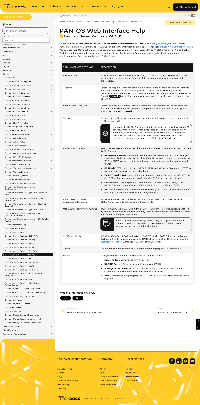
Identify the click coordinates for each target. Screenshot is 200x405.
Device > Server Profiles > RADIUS (19, 255)
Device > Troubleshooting (16, 172)
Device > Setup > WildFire (17, 108)
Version (5, 36)
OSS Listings (63, 384)
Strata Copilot (185, 7)
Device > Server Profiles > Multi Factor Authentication (22, 284)
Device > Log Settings (15, 228)
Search (60, 373)
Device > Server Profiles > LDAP (20, 266)
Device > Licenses (13, 307)
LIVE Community (108, 380)
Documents (131, 380)
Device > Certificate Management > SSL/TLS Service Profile (25, 205)
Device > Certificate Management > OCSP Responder (24, 199)
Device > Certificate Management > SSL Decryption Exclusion (23, 214)
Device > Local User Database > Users (22, 289)
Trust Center (132, 373)
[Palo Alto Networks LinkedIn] (179, 363)
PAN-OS (71, 22)
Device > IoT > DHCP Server (18, 157)
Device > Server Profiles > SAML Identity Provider (23, 274)
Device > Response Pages (16, 225)
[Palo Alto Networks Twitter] (186, 363)
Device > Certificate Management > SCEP (24, 210)
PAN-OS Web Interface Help (90, 22)
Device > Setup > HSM (15, 89)
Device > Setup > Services (17, 93)
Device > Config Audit (15, 130)
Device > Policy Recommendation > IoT (23, 319)
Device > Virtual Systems (16, 176)
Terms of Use (132, 376)
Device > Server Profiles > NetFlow (21, 251)
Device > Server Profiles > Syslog (20, 240)
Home (62, 22)
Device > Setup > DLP (15, 119)
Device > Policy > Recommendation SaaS (24, 323)
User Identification (11, 326)
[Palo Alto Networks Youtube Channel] (192, 363)
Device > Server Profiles (16, 232)
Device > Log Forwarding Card (19, 127)
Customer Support (109, 376)
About (103, 369)
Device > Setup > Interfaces (17, 97)
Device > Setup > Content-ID (18, 104)
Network (7, 70)
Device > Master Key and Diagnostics (22, 315)
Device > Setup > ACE (15, 115)
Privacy (129, 369)
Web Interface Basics (12, 48)
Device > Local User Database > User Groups (25, 292)
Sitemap (61, 388)
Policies (6, 63)
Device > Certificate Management (20, 183)
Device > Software (13, 300)
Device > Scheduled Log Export (19, 296)
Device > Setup (12, 78)
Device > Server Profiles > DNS (19, 279)
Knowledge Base (108, 384)
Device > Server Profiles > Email (19, 243)
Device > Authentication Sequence (20, 153)
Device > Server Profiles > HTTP (20, 247)
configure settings (159, 43)
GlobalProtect (9, 330)
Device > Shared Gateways (17, 179)
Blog (59, 376)
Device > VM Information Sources (20, 168)
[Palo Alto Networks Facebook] (172, 363)
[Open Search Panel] (170, 7)
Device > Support (13, 311)
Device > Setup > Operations (18, 85)
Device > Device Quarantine (17, 164)
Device (6, 74)
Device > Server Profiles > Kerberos (21, 270)
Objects (6, 67)
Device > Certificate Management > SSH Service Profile (27, 220)
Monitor (6, 59)
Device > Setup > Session (16, 112)
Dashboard (8, 51)
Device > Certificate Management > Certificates (21, 188)
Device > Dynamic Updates (17, 304)
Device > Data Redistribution (18, 161)
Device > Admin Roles (15, 142)
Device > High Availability (16, 123)
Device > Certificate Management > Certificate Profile (26, 193)
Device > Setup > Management (19, 81)
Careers (104, 373)
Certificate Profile (109, 242)
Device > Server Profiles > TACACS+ (21, 262)
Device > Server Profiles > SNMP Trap (22, 236)
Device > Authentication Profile (19, 149)
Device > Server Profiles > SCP (19, 259)
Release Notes (64, 369)
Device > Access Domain (16, 146)
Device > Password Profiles (17, 134)
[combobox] (26, 31)
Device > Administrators (16, 138)
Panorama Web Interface (14, 334)
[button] (198, 324)
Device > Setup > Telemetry (17, 100)
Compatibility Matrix (67, 380)
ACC (5, 55)
